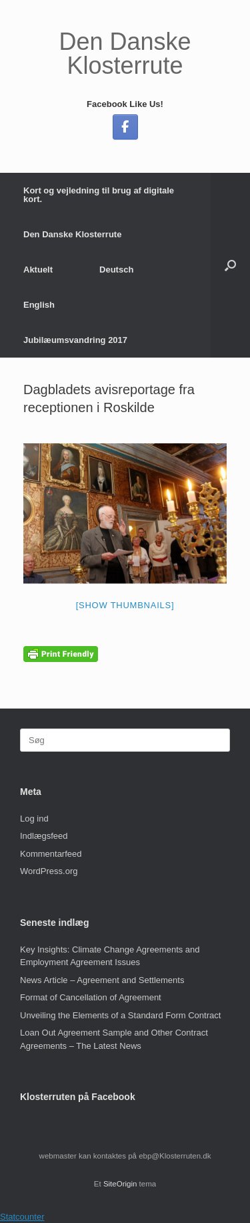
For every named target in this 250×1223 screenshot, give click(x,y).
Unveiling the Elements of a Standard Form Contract (120, 1015)
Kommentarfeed (51, 854)
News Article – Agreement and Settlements (102, 980)
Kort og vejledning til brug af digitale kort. (98, 194)
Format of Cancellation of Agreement (90, 997)
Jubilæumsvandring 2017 (75, 340)
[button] (230, 265)
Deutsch (116, 270)
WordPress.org (48, 871)
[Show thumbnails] (125, 605)
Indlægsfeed (44, 836)
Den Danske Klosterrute (72, 234)
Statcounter (22, 1217)
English (39, 305)
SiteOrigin (120, 1184)
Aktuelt (38, 270)
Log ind (34, 819)
